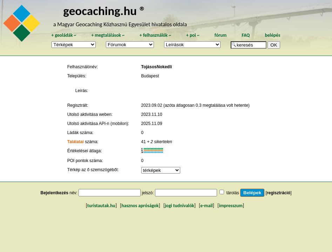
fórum (221, 35)
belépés (272, 35)
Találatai (75, 141)
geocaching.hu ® (104, 10)
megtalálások (108, 35)
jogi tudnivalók (179, 206)
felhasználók (155, 35)
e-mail (206, 206)
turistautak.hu (101, 206)
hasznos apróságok (139, 206)
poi (193, 35)
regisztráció (278, 192)
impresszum (231, 206)
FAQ (246, 35)
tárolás (232, 192)
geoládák (64, 35)
